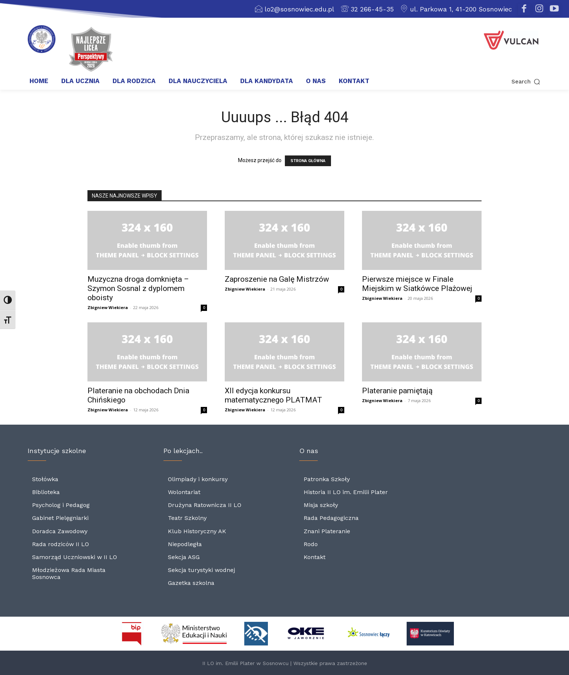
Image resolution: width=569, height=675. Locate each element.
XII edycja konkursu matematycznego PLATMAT (273, 395)
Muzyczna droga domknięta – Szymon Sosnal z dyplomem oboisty (138, 288)
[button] (490, 81)
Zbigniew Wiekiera (107, 307)
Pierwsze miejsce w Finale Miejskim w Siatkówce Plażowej (417, 284)
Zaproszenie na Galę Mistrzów (277, 279)
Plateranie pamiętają (397, 390)
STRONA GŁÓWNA (307, 160)
